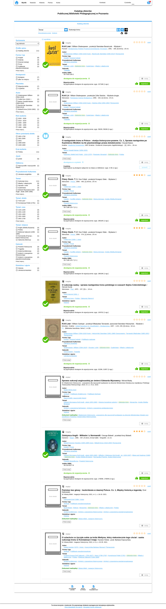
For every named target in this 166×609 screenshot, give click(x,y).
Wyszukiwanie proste (44, 33)
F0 (133, 2)
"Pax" (72, 289)
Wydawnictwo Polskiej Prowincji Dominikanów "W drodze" (87, 49)
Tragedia (67, 70)
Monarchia (133, 402)
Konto (58, 2)
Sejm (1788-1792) (101, 555)
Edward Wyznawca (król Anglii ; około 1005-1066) (80, 402)
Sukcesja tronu (69, 298)
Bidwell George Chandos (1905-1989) (79, 443)
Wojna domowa (98, 199)
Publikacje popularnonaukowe (80, 503)
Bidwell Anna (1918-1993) (108, 443)
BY (121, 2)
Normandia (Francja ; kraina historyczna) (107, 457)
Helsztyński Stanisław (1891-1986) (108, 333)
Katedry (66, 199)
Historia (41, 2)
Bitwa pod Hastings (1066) (141, 455)
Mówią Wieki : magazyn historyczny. (90, 519)
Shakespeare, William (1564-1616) (75, 347)
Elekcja (75, 508)
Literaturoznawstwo (70, 356)
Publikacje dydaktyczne (78, 394)
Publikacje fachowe (94, 394)
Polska (121, 154)
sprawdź (145, 167)
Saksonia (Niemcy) (87, 298)
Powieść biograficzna (71, 461)
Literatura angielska (70, 62)
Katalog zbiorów (83, 24)
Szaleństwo (90, 66)
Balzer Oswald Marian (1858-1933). (76, 150)
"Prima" (72, 181)
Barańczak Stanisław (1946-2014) (108, 54)
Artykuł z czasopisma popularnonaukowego (118, 512)
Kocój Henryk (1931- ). (71, 294)
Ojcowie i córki (69, 66)
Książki (66, 58)
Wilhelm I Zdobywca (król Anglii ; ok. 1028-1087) (115, 455)
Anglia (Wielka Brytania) (113, 199)
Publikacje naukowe (88, 339)
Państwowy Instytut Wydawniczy (81, 98)
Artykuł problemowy (70, 512)
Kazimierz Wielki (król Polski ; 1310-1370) (78, 154)
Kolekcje (54, 33)
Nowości (33, 2)
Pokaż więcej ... (20, 70)
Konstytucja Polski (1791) (116, 555)
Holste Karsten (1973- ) (74, 547)
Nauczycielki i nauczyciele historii (75, 398)
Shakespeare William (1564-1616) (77, 54)
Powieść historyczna (70, 203)
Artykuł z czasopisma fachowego (75, 408)
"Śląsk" (71, 438)
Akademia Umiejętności (76, 145)
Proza (72, 191)
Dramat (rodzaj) (75, 58)
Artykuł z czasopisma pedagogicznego (100, 408)
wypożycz (144, 84)
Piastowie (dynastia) (100, 154)
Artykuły (66, 394)
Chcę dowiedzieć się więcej (73, 607)
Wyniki (24, 2)
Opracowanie (68, 352)
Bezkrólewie (68, 508)
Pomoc (50, 2)
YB (117, 2)
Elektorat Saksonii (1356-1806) (88, 557)
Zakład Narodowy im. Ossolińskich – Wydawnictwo (92, 326)
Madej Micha (70, 390)
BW (112, 2)
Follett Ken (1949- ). (72, 186)
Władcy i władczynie (102, 66)
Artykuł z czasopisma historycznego (90, 512)
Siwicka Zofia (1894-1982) (105, 103)
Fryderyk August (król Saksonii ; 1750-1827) (78, 555)
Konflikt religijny (75, 199)
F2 (141, 2)
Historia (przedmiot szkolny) (108, 402)
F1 (137, 2)
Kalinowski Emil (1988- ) (74, 499)
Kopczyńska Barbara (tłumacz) (100, 547)
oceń (149, 42)
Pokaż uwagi (66, 158)
